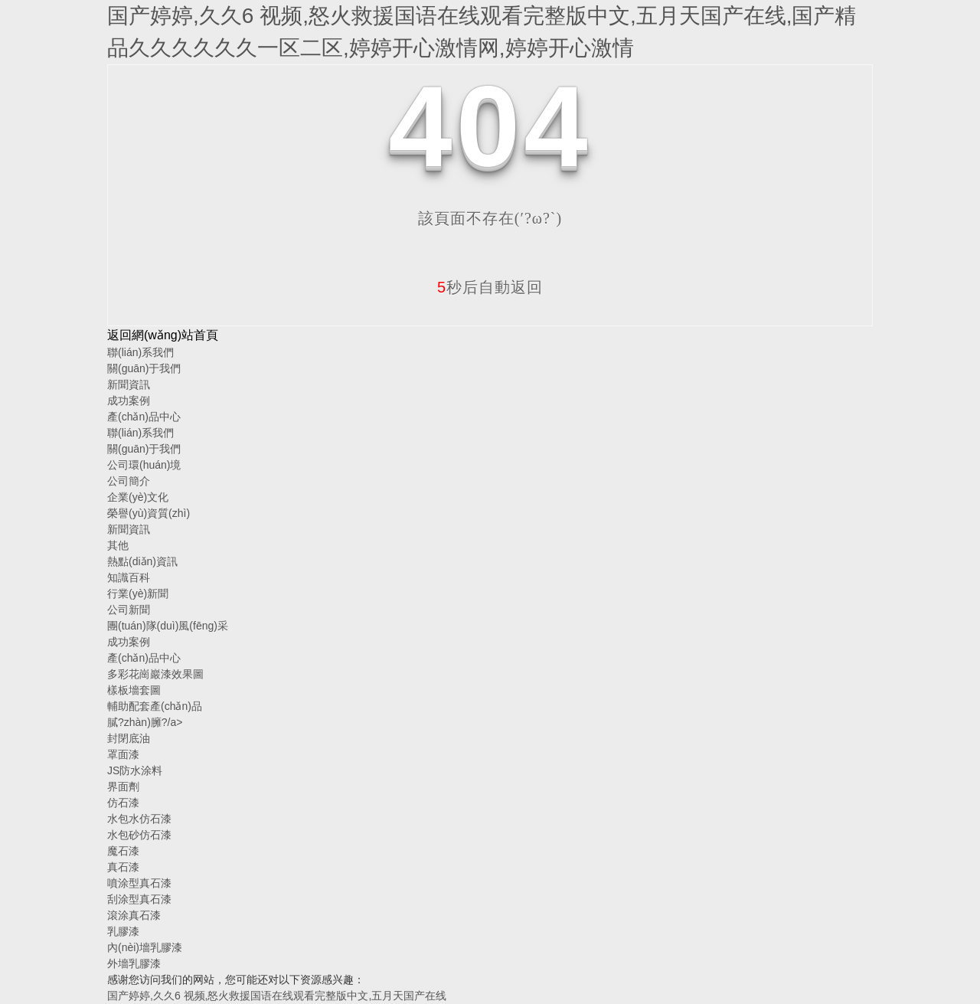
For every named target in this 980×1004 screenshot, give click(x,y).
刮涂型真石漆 (139, 899)
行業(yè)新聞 (137, 593)
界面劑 (123, 786)
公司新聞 (128, 609)
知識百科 (128, 577)
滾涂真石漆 (134, 915)
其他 (118, 545)
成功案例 (128, 400)
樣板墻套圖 (134, 690)
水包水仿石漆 (139, 819)
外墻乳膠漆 (134, 963)
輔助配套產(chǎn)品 (154, 706)
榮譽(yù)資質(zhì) (148, 513)
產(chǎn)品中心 (144, 416)
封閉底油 (128, 738)
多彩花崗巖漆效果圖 (155, 674)
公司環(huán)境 (144, 465)
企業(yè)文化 (137, 497)
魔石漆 (123, 851)
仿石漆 (123, 802)
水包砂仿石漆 (139, 835)
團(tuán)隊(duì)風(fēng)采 (167, 626)
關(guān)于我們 (144, 368)
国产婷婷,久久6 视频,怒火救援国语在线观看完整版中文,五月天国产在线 (276, 995)
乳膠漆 (123, 931)
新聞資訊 (128, 384)
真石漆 (123, 867)
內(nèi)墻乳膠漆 (144, 947)
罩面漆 (123, 754)
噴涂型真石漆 (139, 883)
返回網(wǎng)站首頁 (162, 335)
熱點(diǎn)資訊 (142, 561)
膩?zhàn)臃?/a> (144, 722)
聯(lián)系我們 (140, 352)
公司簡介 (128, 481)
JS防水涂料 (134, 770)
